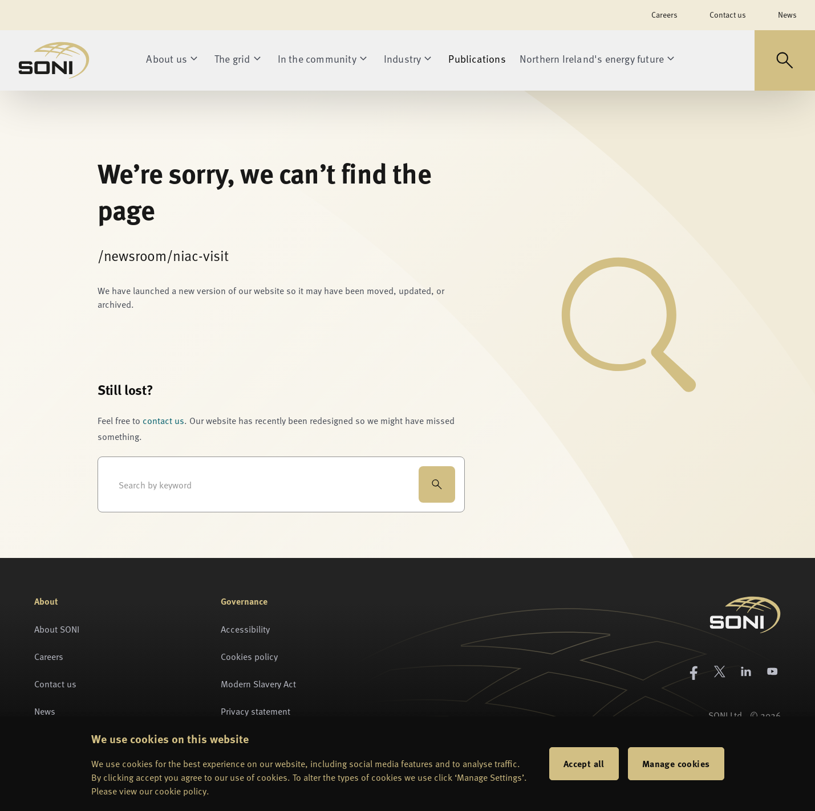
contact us (163, 420)
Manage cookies (676, 763)
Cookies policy (249, 656)
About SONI (56, 628)
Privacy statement (255, 710)
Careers (664, 14)
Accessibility (245, 628)
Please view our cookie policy (148, 790)
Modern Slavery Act (258, 683)
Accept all (584, 763)
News (787, 14)
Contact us (727, 14)
